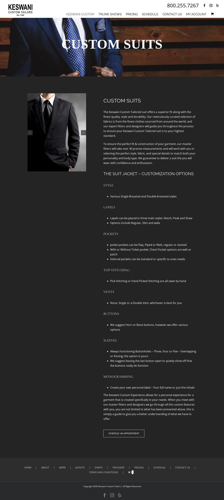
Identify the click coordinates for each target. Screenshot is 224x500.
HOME (27, 467)
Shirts (99, 467)
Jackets (80, 467)
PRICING (139, 467)
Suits (62, 467)
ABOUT (45, 467)
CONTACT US (182, 467)
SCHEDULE (159, 467)
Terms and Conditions (103, 472)
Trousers (118, 467)
